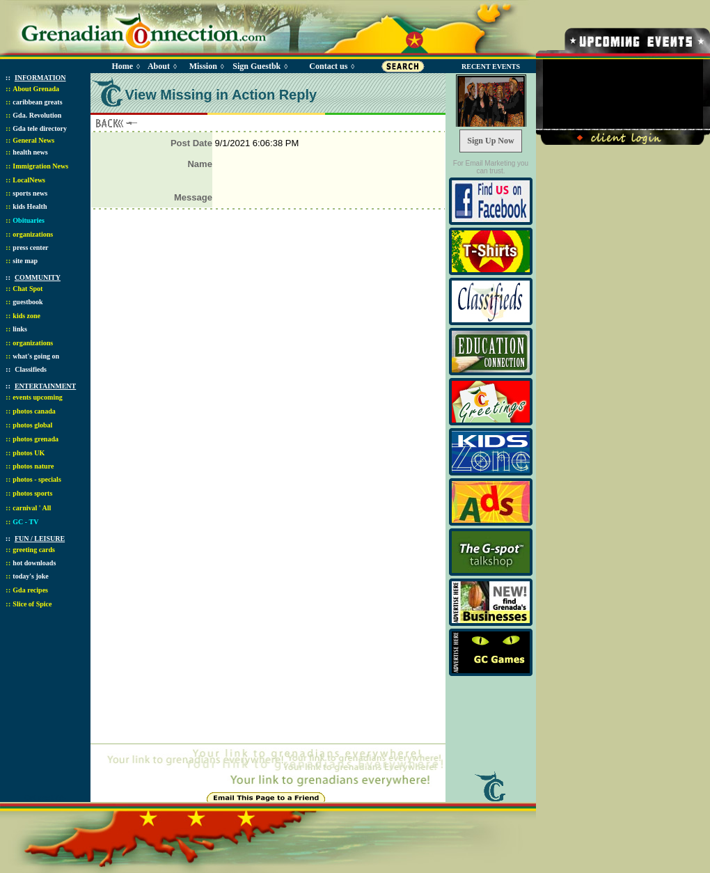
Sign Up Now (490, 141)
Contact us (328, 66)
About (159, 66)
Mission (203, 66)
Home (122, 66)
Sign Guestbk (258, 66)
